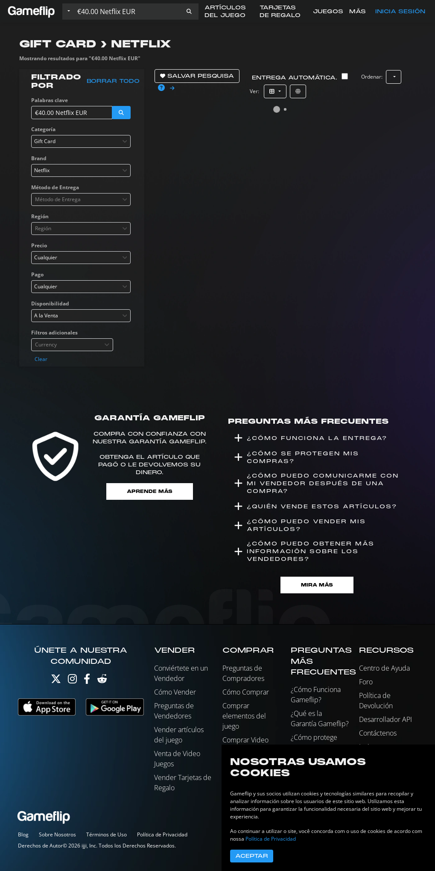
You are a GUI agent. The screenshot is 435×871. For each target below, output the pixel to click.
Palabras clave (49, 100)
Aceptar (251, 856)
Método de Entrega (55, 187)
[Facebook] (87, 680)
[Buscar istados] (126, 11)
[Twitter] (56, 680)
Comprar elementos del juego (244, 716)
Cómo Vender (175, 692)
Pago (37, 274)
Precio (39, 245)
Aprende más (149, 491)
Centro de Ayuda (384, 668)
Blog (23, 834)
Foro (366, 681)
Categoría (43, 129)
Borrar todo (113, 81)
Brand (39, 158)
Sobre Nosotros (57, 834)
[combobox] (81, 141)
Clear (41, 359)
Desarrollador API (385, 719)
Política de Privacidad (162, 834)
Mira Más (317, 585)
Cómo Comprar (245, 692)
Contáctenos (378, 733)
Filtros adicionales (54, 332)
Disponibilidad (50, 303)
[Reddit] (102, 680)
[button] (189, 11)
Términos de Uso (106, 834)
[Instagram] (72, 680)
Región (40, 216)
